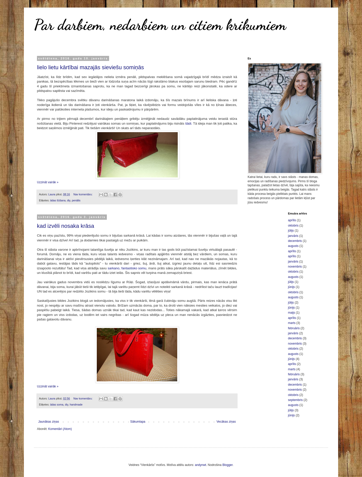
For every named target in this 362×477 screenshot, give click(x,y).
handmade (76, 404)
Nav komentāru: (83, 194)
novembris (295, 266)
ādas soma (56, 404)
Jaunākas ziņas (48, 421)
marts (292, 323)
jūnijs (291, 287)
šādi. (188, 123)
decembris (295, 241)
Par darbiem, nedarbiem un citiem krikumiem (160, 25)
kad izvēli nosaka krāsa (65, 226)
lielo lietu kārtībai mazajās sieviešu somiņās (90, 67)
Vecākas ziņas (226, 421)
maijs (291, 312)
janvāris (293, 236)
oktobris (293, 225)
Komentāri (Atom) (60, 429)
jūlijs (291, 230)
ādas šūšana (57, 200)
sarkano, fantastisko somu (127, 268)
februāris (294, 328)
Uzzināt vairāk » (47, 182)
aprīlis (292, 220)
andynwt (200, 465)
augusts (293, 246)
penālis (76, 200)
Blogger (227, 465)
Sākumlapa (137, 421)
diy (68, 200)
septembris (295, 400)
